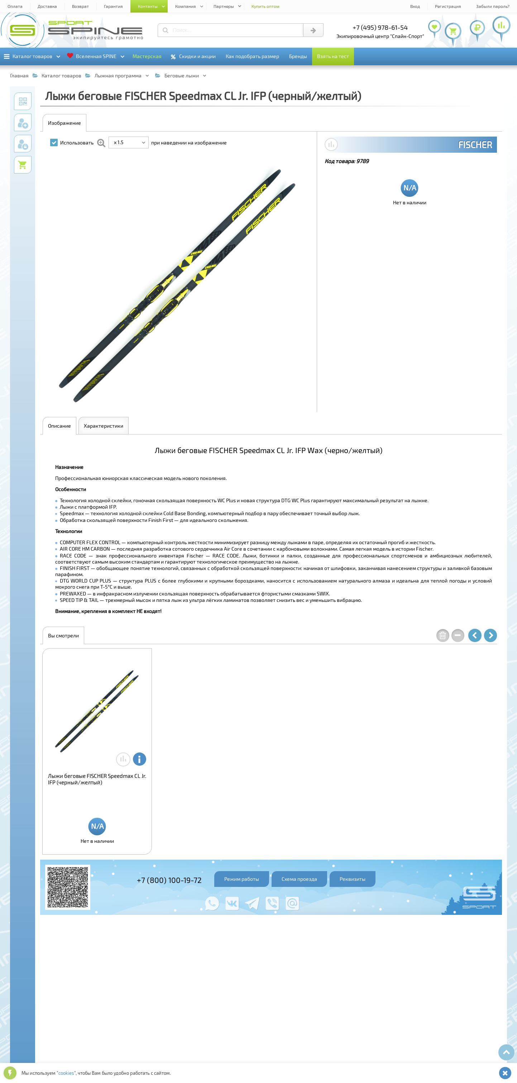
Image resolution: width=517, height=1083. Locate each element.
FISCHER (475, 144)
